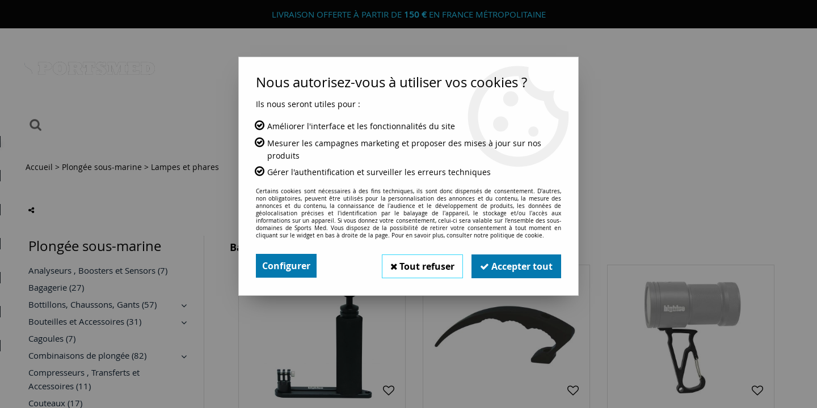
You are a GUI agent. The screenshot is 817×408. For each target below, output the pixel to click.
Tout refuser (420, 266)
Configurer (286, 266)
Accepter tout (515, 266)
